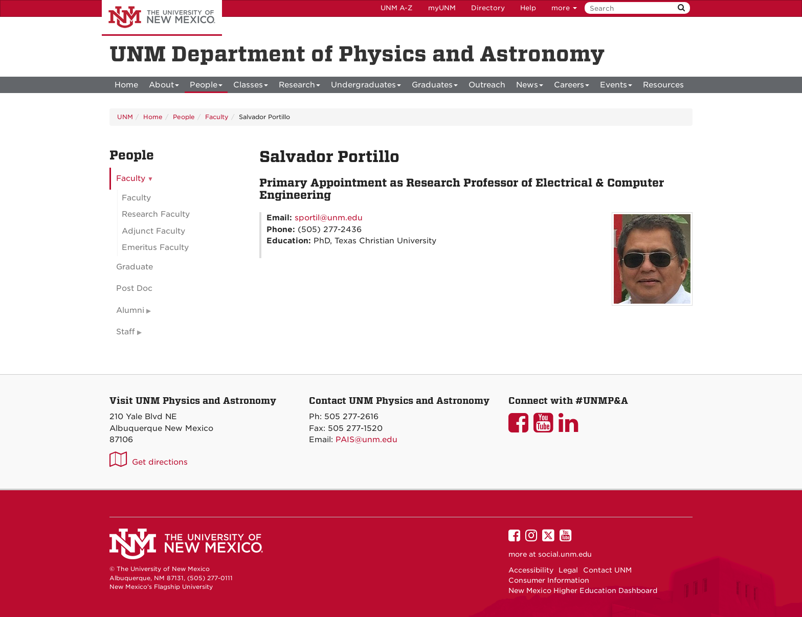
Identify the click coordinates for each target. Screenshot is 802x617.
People (206, 86)
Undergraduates (366, 86)
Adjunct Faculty (153, 231)
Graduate (134, 266)
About (164, 86)
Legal (568, 570)
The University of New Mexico (162, 18)
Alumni (130, 310)
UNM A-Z (397, 8)
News (529, 86)
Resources (663, 84)
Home (126, 84)
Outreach (487, 84)
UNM (125, 117)
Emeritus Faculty (155, 247)
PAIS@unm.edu (366, 439)
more (564, 8)
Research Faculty (156, 214)
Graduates (435, 86)
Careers (571, 86)
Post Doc (134, 288)
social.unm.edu (565, 554)
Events (616, 86)
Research (299, 86)
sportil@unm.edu (329, 217)
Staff (125, 331)
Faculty (217, 117)
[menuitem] (126, 85)
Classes (250, 86)
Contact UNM (607, 570)
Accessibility (530, 570)
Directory (488, 8)
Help (528, 8)
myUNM (442, 8)
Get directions (160, 462)
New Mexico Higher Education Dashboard (582, 590)
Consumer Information (548, 580)
